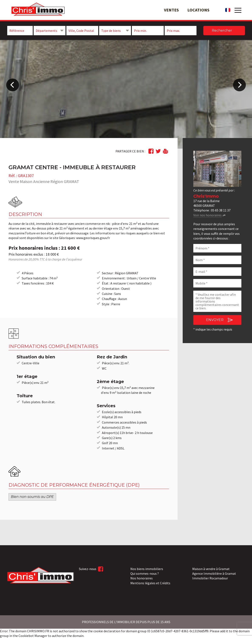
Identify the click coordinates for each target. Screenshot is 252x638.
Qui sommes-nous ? (144, 573)
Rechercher (222, 30)
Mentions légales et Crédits (150, 583)
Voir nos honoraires (207, 215)
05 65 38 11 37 (221, 210)
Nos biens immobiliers (146, 569)
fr (227, 10)
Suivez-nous (91, 569)
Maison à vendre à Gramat (211, 569)
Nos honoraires (141, 578)
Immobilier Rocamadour (210, 578)
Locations (198, 10)
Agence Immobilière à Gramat (214, 573)
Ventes (171, 10)
